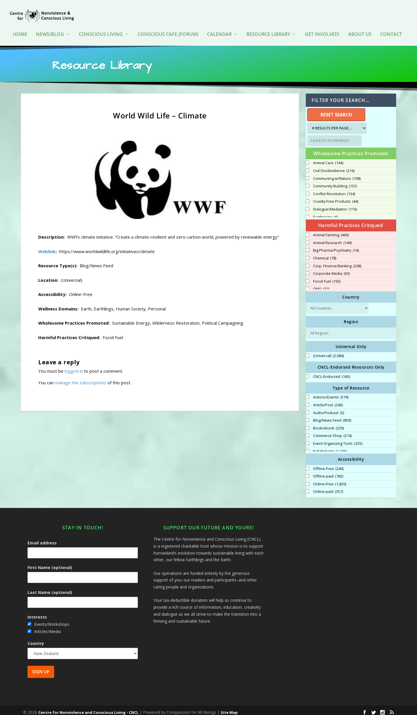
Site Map (229, 708)
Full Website (330, 447)
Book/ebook (328, 424)
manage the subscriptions (80, 378)
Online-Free (329, 480)
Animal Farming (331, 231)
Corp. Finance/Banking (337, 262)
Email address (42, 539)
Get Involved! (322, 26)
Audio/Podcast (328, 409)
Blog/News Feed (332, 416)
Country (36, 639)
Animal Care (328, 159)
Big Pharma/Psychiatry (336, 246)
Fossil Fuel (327, 277)
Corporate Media (331, 269)
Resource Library (268, 26)
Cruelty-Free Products (335, 197)
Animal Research (332, 239)
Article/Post (328, 401)
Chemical (324, 254)
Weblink (47, 247)
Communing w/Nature (337, 174)
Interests (37, 613)
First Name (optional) (50, 563)
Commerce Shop (332, 431)
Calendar (219, 26)
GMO (321, 285)
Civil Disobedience (333, 166)
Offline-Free (328, 464)
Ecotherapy (325, 213)
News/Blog (50, 26)
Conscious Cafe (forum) (168, 26)
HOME (20, 26)
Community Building (335, 182)
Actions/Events (330, 393)
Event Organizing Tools (337, 439)
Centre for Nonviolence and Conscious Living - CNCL (88, 708)
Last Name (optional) (50, 588)
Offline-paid (328, 472)
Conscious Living (101, 26)
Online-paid (328, 487)
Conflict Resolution (334, 190)
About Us (360, 26)
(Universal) (328, 352)
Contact (391, 26)
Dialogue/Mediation (335, 205)
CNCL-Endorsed (331, 372)
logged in (74, 367)
